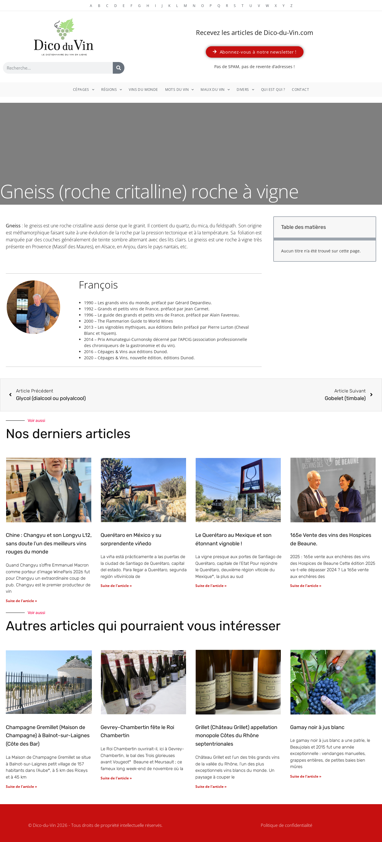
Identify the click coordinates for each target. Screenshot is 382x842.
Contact (300, 89)
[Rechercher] (118, 68)
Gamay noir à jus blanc (317, 727)
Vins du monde (143, 89)
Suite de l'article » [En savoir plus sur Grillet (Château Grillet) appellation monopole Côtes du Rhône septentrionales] (210, 786)
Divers (245, 90)
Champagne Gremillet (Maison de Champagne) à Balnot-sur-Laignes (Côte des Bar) (48, 735)
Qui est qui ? (273, 89)
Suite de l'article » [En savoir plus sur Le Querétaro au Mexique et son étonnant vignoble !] (210, 585)
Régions (111, 90)
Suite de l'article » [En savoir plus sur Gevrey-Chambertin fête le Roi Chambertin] (116, 778)
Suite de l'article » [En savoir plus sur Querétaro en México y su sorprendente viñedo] (116, 585)
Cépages (83, 90)
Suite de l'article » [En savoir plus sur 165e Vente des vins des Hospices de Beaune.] (305, 585)
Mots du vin (179, 90)
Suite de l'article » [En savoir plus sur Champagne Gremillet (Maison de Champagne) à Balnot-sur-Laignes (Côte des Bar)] (21, 786)
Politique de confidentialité (286, 825)
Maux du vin (215, 90)
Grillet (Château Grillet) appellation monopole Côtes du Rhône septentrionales (236, 735)
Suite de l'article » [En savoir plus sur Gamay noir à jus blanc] (305, 776)
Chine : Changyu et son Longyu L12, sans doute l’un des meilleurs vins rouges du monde (49, 543)
